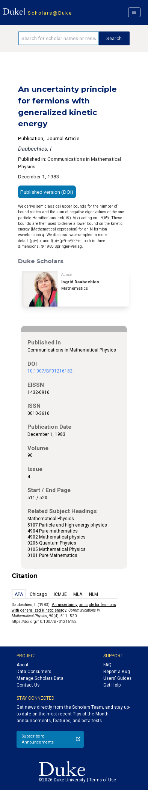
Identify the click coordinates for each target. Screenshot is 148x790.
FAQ (107, 664)
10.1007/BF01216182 (49, 371)
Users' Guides (117, 678)
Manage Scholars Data (40, 678)
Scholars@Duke (50, 13)
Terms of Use (102, 780)
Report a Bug (116, 671)
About (23, 664)
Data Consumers (34, 671)
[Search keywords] (58, 38)
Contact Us (28, 685)
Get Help (112, 685)
